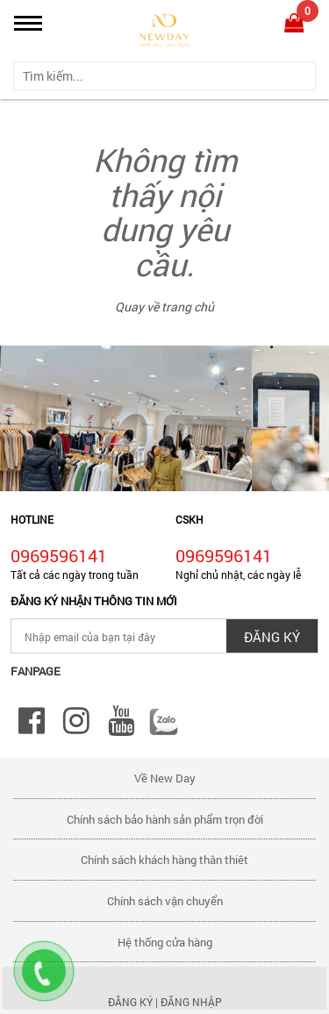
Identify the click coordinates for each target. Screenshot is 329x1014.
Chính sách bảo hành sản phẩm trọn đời (165, 819)
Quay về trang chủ (164, 306)
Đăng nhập (191, 1002)
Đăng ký (130, 1002)
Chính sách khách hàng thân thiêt (164, 860)
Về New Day (165, 778)
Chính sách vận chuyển (165, 901)
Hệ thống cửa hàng (165, 942)
